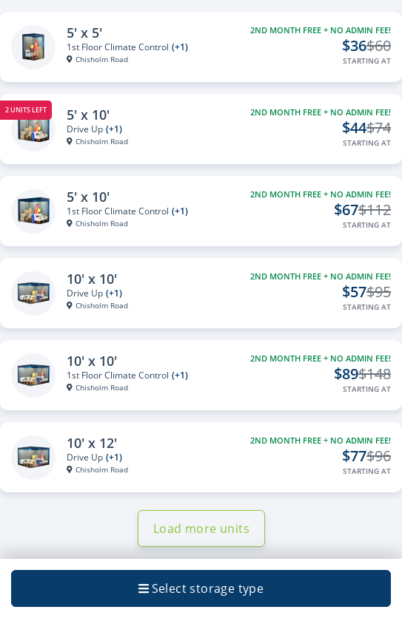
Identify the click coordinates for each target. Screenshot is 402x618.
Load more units (201, 528)
